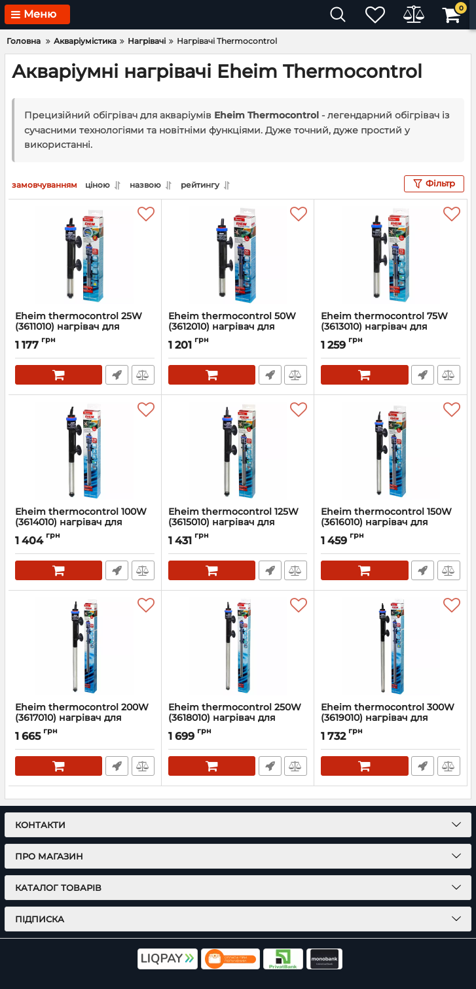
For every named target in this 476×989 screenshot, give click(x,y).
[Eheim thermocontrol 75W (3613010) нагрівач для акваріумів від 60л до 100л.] (390, 255)
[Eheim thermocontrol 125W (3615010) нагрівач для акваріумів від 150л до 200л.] (238, 451)
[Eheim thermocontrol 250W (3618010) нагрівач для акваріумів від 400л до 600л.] (238, 646)
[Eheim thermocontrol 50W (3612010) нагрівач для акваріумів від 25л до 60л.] (238, 255)
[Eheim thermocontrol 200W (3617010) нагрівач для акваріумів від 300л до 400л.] (85, 646)
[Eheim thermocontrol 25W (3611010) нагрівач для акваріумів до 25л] (85, 255)
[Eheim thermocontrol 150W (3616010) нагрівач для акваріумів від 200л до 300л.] (390, 451)
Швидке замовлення (116, 375)
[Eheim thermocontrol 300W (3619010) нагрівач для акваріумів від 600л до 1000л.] (390, 646)
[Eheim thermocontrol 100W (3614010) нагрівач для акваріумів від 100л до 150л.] (85, 451)
